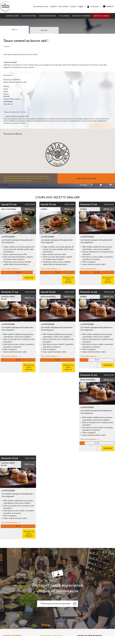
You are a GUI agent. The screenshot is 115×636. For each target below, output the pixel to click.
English (80, 6)
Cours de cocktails (28, 16)
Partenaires (34, 597)
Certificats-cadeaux (101, 16)
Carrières (52, 6)
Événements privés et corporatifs (58, 512)
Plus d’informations (11, 269)
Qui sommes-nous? (40, 6)
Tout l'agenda (64, 16)
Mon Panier (63, 589)
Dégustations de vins (47, 16)
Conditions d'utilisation (68, 593)
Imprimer (44, 30)
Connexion (92, 6)
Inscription (63, 582)
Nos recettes (63, 6)
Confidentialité (65, 597)
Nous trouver (85, 561)
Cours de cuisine (12, 16)
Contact (73, 6)
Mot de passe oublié (67, 585)
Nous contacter (86, 556)
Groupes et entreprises (81, 16)
